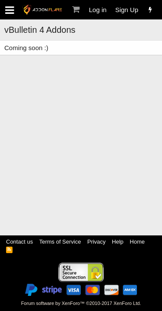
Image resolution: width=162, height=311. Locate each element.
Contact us (19, 241)
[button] (10, 10)
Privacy (96, 241)
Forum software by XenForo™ (81, 303)
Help (118, 241)
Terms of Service (60, 241)
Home (137, 241)
